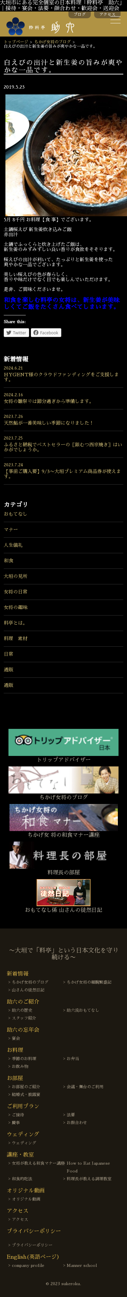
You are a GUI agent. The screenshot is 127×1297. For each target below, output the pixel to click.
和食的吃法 (22, 1179)
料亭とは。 (15, 623)
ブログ (79, 15)
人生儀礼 (13, 545)
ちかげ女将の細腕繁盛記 (89, 982)
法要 (71, 1115)
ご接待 (18, 1115)
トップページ (16, 42)
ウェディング (24, 1143)
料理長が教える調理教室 (89, 1179)
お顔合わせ (77, 1123)
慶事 (16, 1123)
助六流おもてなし (83, 1010)
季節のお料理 (24, 1059)
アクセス (107, 15)
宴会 (16, 1038)
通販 (8, 669)
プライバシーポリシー (32, 1245)
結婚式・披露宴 (26, 1095)
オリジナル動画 (26, 1199)
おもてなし (15, 514)
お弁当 (73, 1059)
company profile (28, 1266)
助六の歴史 (22, 1010)
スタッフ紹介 (24, 1018)
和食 (8, 560)
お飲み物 (20, 1067)
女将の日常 (15, 591)
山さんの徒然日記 (28, 990)
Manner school (82, 1266)
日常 (8, 654)
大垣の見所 (15, 576)
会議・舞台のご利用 (85, 1087)
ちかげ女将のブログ (52, 42)
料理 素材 (15, 638)
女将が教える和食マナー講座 (38, 1163)
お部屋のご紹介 (26, 1087)
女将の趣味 (15, 607)
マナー (11, 529)
